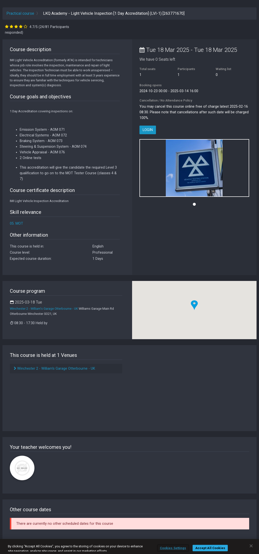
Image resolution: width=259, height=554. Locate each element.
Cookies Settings (173, 548)
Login (148, 130)
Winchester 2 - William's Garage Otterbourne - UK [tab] (54, 368)
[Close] (251, 545)
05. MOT (16, 223)
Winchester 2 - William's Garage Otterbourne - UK (44, 308)
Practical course (20, 13)
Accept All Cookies (210, 548)
